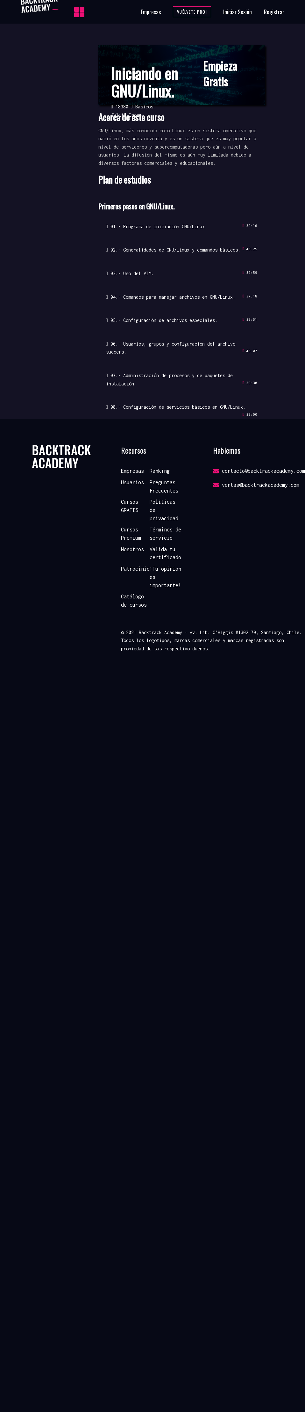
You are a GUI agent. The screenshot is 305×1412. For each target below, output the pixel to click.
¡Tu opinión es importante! (165, 577)
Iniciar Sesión (237, 12)
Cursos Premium (131, 534)
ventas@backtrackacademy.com (256, 485)
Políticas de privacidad (164, 510)
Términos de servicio (165, 534)
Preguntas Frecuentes (164, 486)
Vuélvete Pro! (192, 12)
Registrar (274, 12)
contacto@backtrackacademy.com (259, 471)
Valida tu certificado (165, 553)
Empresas (151, 12)
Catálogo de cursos (134, 601)
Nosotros (132, 549)
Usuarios (132, 482)
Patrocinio (135, 569)
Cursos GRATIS (129, 506)
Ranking (160, 471)
